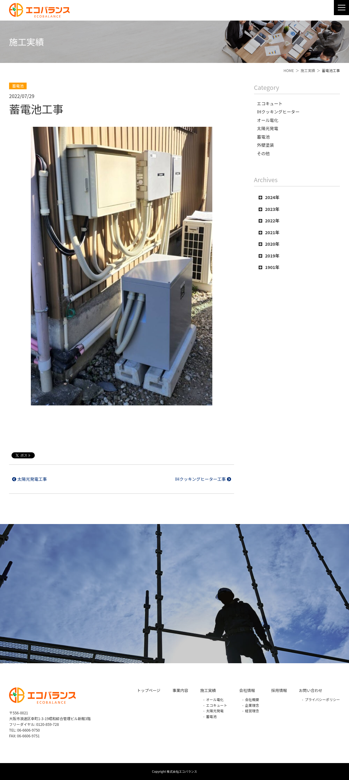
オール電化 (214, 699)
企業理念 (252, 705)
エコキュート (216, 705)
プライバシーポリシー (322, 699)
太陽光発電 (214, 710)
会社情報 (247, 690)
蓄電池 (211, 716)
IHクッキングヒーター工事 (203, 479)
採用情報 (279, 690)
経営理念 (252, 710)
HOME (288, 70)
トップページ (148, 690)
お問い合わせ (311, 690)
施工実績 (308, 70)
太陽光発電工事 (29, 479)
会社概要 (252, 699)
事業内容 (180, 690)
